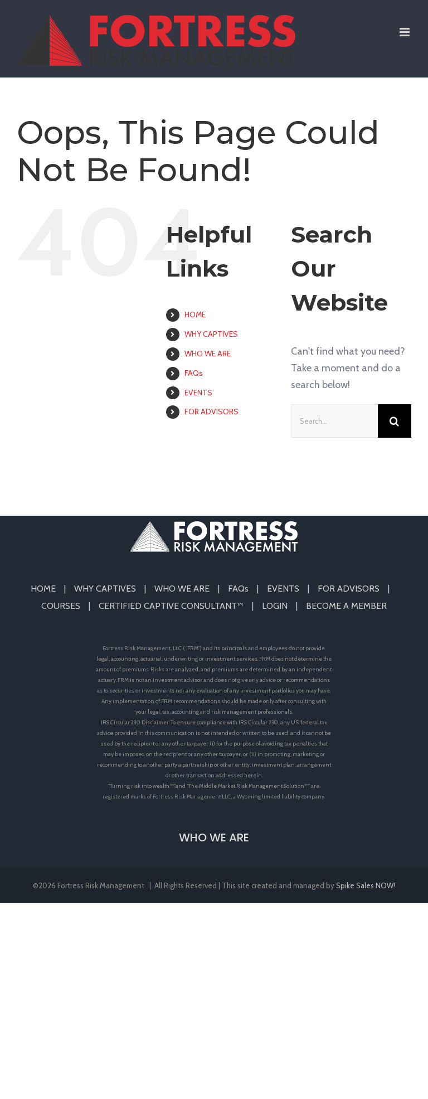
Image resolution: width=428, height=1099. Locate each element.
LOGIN (275, 606)
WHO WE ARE (207, 353)
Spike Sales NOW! (365, 885)
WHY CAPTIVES (211, 334)
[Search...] (334, 421)
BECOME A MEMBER (346, 606)
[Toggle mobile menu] (405, 32)
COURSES (60, 606)
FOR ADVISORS (211, 411)
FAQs (193, 373)
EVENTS (198, 393)
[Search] (394, 421)
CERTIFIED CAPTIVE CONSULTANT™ (171, 606)
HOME (195, 314)
